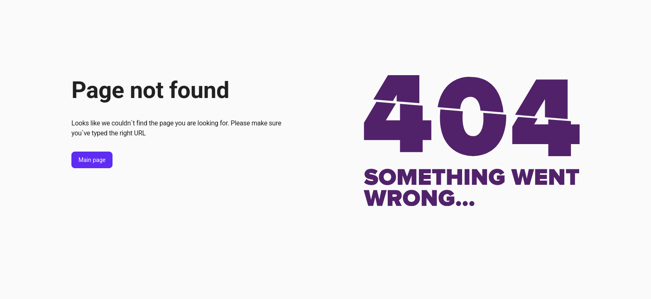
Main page (91, 160)
